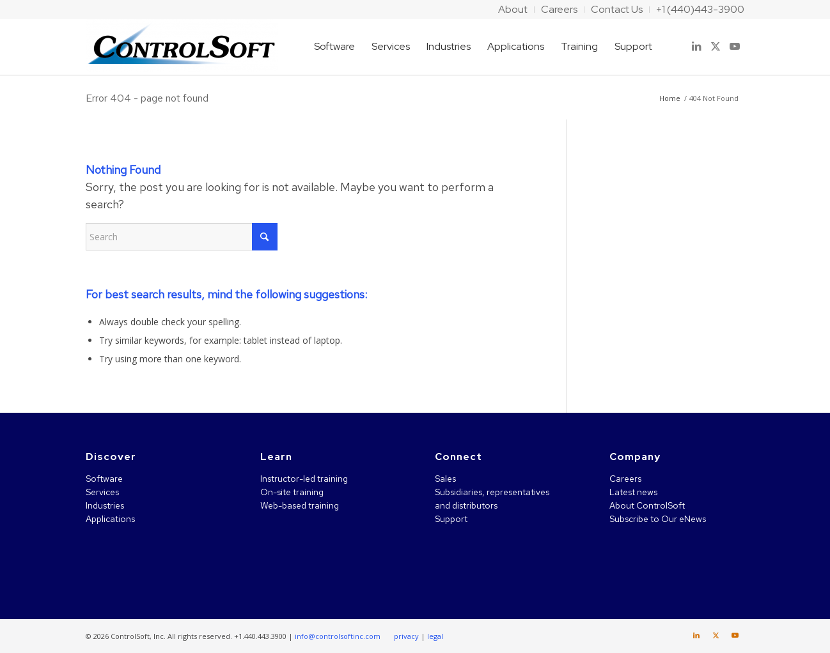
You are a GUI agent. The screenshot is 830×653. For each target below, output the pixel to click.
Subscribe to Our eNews (657, 519)
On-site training (292, 492)
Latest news (633, 492)
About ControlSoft (647, 505)
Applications (110, 519)
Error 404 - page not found (147, 98)
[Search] (182, 236)
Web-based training (299, 505)
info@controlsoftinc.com (337, 636)
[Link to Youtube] (734, 46)
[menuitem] (513, 9)
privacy (406, 636)
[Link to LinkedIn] (696, 46)
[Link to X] (715, 46)
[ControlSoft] (182, 47)
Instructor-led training (304, 478)
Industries (105, 505)
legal (435, 636)
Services (102, 492)
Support (451, 519)
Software (104, 478)
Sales (445, 478)
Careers (625, 478)
